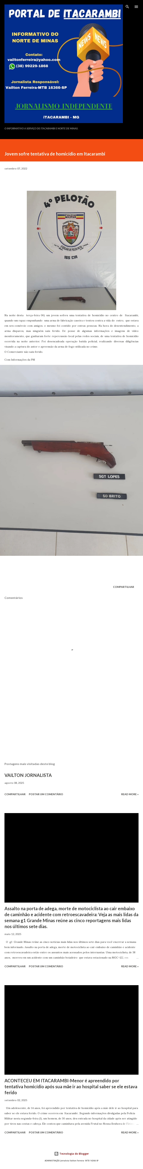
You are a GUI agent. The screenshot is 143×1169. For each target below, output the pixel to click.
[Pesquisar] (127, 6)
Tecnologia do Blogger (71, 1153)
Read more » (130, 794)
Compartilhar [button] (123, 586)
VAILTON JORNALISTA (28, 775)
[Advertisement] (71, 724)
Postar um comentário (46, 794)
